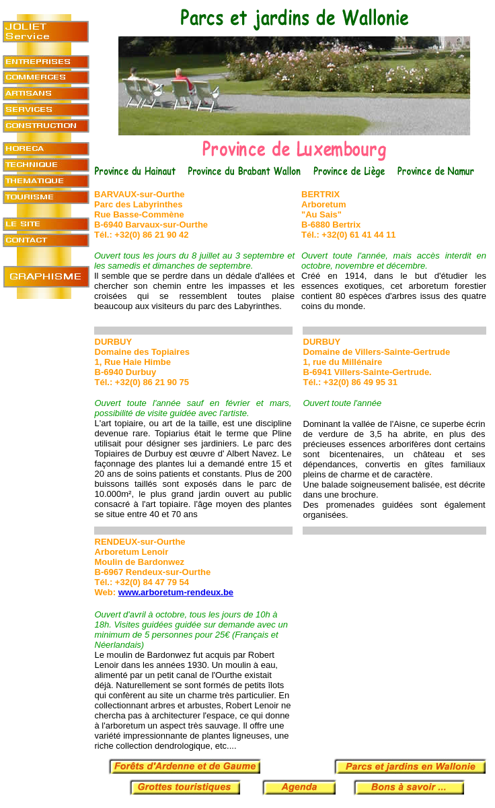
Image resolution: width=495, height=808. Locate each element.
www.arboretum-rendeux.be (175, 592)
